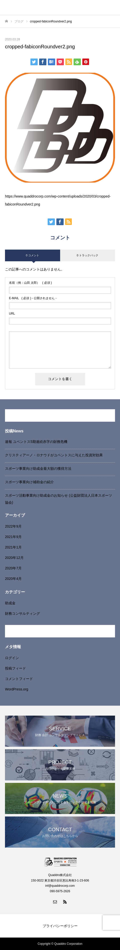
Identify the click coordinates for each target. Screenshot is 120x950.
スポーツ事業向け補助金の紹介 (29, 482)
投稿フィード (15, 668)
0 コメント (32, 255)
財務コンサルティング (22, 613)
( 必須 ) (30, 282)
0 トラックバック (87, 255)
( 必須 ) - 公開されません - (33, 298)
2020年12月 (14, 558)
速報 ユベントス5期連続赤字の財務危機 (36, 442)
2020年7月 (13, 568)
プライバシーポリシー (60, 926)
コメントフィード (19, 679)
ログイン (12, 658)
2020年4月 (13, 579)
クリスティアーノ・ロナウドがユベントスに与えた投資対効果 (54, 455)
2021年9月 (13, 537)
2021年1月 (13, 547)
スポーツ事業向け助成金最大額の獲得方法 (38, 469)
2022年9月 (13, 526)
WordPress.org (16, 689)
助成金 (10, 603)
